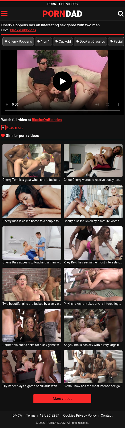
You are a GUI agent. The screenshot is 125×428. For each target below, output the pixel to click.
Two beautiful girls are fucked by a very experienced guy (31, 303)
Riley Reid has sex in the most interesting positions (93, 262)
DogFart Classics (90, 42)
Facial (116, 42)
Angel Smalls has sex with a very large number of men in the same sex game (93, 345)
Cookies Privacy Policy (80, 415)
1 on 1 (43, 42)
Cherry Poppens (18, 42)
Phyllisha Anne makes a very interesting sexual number (93, 303)
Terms (30, 415)
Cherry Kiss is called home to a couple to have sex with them (31, 221)
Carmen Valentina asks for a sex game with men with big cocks (31, 345)
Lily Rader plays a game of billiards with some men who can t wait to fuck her (31, 386)
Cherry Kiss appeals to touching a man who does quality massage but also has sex (31, 262)
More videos (62, 399)
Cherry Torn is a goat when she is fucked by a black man (31, 180)
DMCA (17, 415)
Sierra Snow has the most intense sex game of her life (93, 386)
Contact (107, 415)
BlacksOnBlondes (23, 30)
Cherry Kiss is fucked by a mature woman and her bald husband (93, 221)
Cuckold (63, 42)
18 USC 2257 (49, 415)
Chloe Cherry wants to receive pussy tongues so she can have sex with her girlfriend (93, 180)
